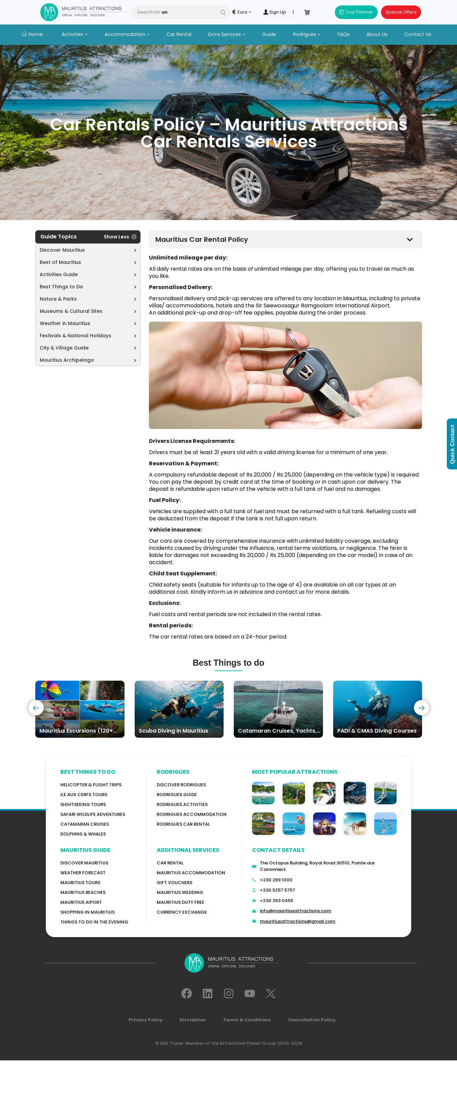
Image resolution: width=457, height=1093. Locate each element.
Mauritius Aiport (81, 902)
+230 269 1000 (276, 880)
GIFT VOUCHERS (174, 882)
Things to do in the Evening (94, 922)
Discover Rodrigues (181, 785)
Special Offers (401, 12)
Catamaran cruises (84, 824)
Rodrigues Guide (177, 795)
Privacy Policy (146, 1020)
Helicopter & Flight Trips (90, 785)
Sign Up (274, 12)
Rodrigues (307, 34)
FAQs (343, 34)
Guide (269, 34)
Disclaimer (192, 1020)
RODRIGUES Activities (182, 804)
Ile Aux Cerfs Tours (83, 795)
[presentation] (36, 707)
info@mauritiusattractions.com (295, 911)
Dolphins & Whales (83, 834)
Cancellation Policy (312, 1020)
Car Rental (179, 34)
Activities (75, 34)
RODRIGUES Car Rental (183, 824)
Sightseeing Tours (83, 804)
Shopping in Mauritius (87, 912)
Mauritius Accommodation (191, 873)
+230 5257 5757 (277, 890)
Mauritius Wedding (180, 892)
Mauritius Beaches (83, 892)
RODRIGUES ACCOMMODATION (192, 814)
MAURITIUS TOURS (80, 882)
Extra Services (226, 34)
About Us (376, 34)
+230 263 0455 (276, 900)
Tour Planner (356, 12)
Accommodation (127, 34)
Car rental (170, 863)
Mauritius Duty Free (180, 902)
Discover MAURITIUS (84, 863)
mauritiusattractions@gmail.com (297, 921)
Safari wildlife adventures (92, 814)
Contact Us (417, 34)
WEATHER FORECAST (83, 873)
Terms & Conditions (247, 1020)
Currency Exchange (182, 912)
